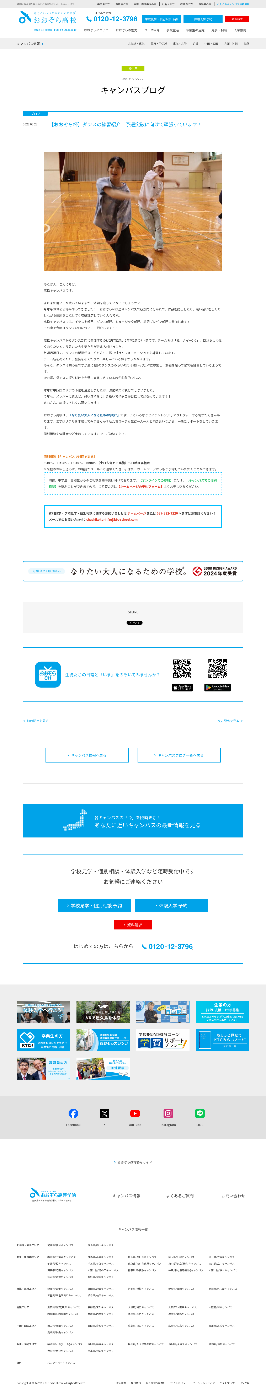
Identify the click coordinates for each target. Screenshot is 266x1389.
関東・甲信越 (159, 43)
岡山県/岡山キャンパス (60, 1325)
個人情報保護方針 (156, 1383)
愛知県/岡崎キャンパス (181, 1288)
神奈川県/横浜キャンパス (142, 1270)
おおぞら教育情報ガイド (135, 1162)
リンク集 (244, 1383)
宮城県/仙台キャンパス (60, 1245)
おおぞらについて (96, 30)
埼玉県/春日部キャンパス (142, 1257)
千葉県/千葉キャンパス (101, 1263)
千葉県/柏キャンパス (59, 1263)
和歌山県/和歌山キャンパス (62, 1313)
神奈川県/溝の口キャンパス (103, 1270)
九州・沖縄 (231, 43)
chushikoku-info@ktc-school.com (112, 519)
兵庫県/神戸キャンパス (141, 1313)
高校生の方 (122, 4)
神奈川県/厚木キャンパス (223, 1270)
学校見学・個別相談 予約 (161, 19)
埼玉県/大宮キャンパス (222, 1257)
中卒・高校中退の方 (145, 4)
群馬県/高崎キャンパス (101, 1257)
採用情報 (136, 1383)
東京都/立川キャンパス (222, 1263)
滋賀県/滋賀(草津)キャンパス (63, 1307)
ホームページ (136, 513)
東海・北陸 (180, 43)
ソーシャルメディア (204, 1383)
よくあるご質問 (180, 1195)
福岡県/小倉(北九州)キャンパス (65, 1344)
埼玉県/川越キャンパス (181, 1257)
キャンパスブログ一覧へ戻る (181, 755)
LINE (199, 1124)
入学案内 (240, 30)
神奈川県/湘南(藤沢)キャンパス (185, 1270)
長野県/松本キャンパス (101, 1277)
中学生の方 (103, 4)
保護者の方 (205, 4)
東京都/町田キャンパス (60, 1270)
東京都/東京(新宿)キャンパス (184, 1263)
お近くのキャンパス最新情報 (233, 4)
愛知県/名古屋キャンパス (223, 1288)
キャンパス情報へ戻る (88, 755)
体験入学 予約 (203, 19)
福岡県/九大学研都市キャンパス (146, 1344)
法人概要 (121, 1383)
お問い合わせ (233, 1195)
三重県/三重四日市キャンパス (64, 1295)
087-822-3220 (167, 513)
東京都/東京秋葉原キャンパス (144, 1263)
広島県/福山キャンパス (141, 1325)
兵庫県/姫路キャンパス (181, 1313)
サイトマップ (227, 1383)
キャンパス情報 (28, 43)
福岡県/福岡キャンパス (101, 1344)
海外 (246, 43)
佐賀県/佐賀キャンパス (222, 1344)
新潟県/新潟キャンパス (60, 1277)
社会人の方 (168, 4)
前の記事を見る (38, 720)
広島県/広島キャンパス (181, 1325)
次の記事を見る (228, 720)
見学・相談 (219, 30)
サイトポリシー (179, 1383)
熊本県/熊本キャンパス (101, 1350)
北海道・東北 (136, 43)
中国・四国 (211, 43)
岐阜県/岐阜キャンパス (101, 1295)
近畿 (195, 43)
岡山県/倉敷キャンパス (101, 1325)
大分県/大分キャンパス (60, 1350)
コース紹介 (152, 30)
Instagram (168, 1124)
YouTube (135, 1124)
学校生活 (172, 30)
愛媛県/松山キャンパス (60, 1332)
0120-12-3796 (111, 20)
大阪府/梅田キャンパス (141, 1307)
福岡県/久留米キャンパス (183, 1344)
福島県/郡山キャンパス (101, 1245)
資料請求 (237, 19)
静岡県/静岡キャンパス (101, 1288)
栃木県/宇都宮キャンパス (61, 1257)
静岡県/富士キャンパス (60, 1288)
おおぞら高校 (48, 21)
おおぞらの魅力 (126, 30)
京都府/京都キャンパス (101, 1307)
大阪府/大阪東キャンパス (182, 1307)
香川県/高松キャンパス (222, 1325)
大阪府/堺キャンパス (220, 1307)
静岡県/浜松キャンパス (141, 1288)
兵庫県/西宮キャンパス (101, 1313)
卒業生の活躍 (195, 30)
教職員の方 (186, 4)
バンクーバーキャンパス (61, 1362)
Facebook (73, 1124)
